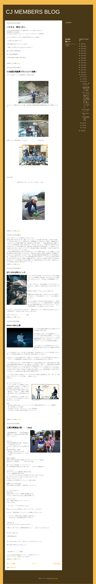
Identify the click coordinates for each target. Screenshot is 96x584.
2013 (82, 69)
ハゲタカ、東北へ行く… (17, 27)
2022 (82, 48)
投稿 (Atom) (13, 567)
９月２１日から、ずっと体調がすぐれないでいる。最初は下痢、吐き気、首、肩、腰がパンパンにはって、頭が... (85, 100)
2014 (82, 67)
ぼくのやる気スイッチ (16, 272)
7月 (83, 127)
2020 (82, 53)
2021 (82, 51)
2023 (82, 46)
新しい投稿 (11, 564)
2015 (82, 65)
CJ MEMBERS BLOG (33, 12)
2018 (82, 58)
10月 (83, 81)
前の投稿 (56, 564)
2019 (82, 55)
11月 (83, 79)
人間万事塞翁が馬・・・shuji (19, 428)
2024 (82, 44)
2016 (82, 62)
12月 (83, 76)
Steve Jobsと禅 (13, 325)
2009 (82, 130)
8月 (83, 125)
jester (68, 41)
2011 (82, 74)
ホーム (34, 564)
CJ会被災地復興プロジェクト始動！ (22, 72)
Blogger (56, 578)
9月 (83, 123)
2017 (82, 60)
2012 (82, 72)
